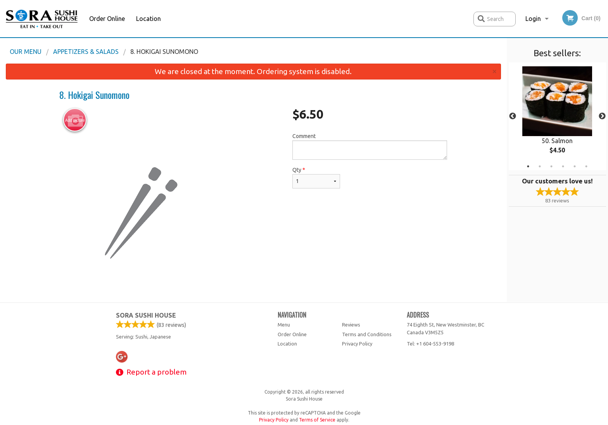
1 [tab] (528, 166)
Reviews (351, 324)
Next (602, 116)
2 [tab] (540, 166)
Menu (284, 324)
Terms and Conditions (367, 334)
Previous (512, 116)
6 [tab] (586, 166)
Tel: (430, 343)
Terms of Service (317, 419)
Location (148, 18)
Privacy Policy (357, 343)
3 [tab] (551, 166)
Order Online (107, 18)
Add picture (75, 120)
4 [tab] (563, 166)
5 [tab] (575, 166)
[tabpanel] (557, 116)
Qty (316, 177)
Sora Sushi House (146, 315)
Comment (369, 146)
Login (533, 18)
